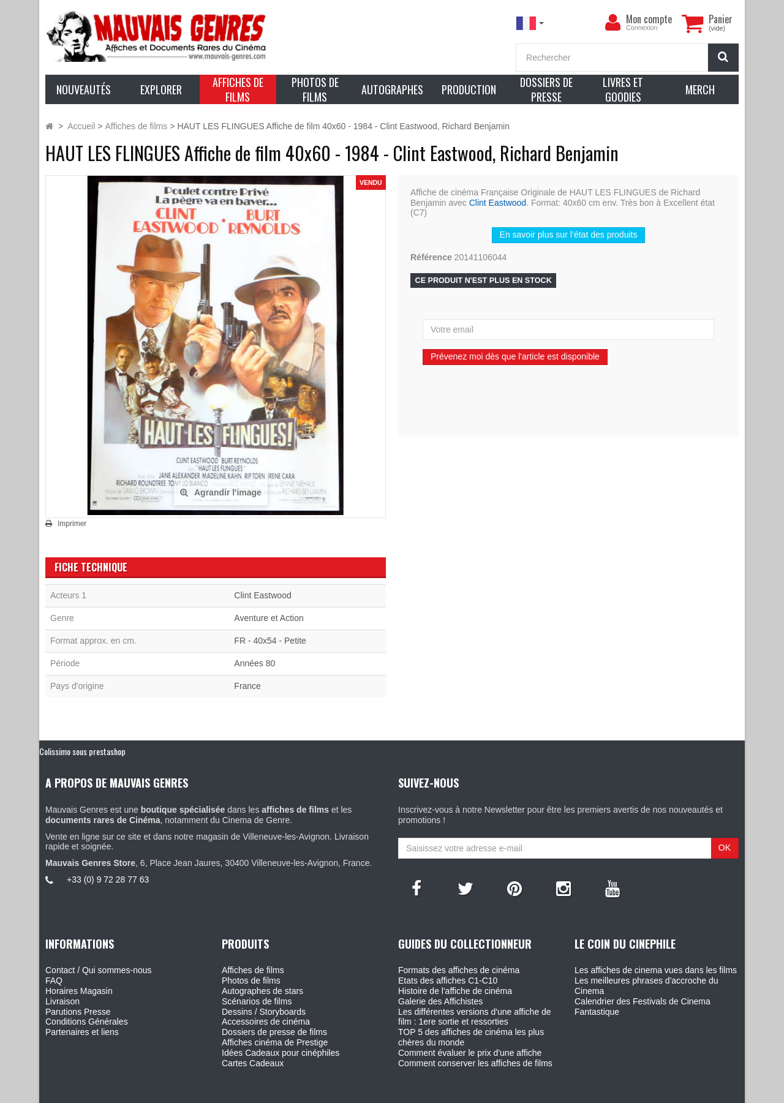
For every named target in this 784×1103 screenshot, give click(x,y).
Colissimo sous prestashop (82, 751)
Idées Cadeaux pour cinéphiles (280, 1053)
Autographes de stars (262, 991)
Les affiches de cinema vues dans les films (656, 970)
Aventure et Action (268, 618)
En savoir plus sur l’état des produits (569, 234)
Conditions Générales (86, 1021)
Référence (431, 257)
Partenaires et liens (82, 1032)
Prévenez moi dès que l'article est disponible (515, 356)
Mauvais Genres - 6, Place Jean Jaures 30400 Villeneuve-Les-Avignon (419, 1091)
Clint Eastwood (497, 203)
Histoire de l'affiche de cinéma (455, 991)
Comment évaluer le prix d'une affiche (469, 1053)
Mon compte (649, 19)
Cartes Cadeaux (253, 1063)
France (247, 686)
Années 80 (254, 663)
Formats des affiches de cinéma (458, 970)
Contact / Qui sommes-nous (98, 970)
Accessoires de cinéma (266, 1021)
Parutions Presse (78, 1012)
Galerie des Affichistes (440, 1001)
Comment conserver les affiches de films (475, 1063)
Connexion (642, 27)
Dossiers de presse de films (274, 1032)
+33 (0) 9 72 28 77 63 (108, 879)
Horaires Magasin (79, 991)
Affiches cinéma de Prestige (275, 1042)
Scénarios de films (257, 1001)
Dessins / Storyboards (264, 1012)
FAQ (53, 980)
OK (724, 848)
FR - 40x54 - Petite (270, 641)
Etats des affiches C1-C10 (447, 980)
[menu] (612, 22)
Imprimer (72, 523)
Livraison (62, 1001)
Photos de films (251, 980)
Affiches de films (253, 970)
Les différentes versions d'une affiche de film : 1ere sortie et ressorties (474, 1017)
